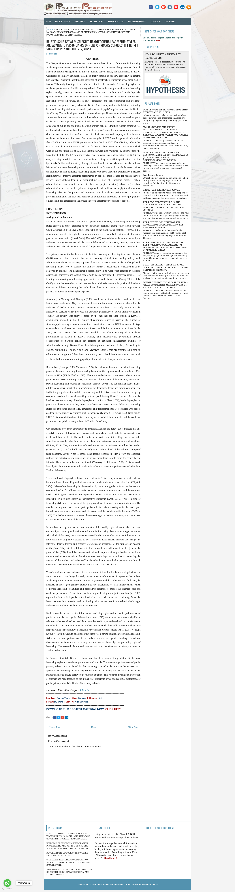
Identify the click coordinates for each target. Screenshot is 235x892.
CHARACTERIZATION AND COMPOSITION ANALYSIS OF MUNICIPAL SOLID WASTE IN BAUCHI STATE (68, 862)
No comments (51, 53)
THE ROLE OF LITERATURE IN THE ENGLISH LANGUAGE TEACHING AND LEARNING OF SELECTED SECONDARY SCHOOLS (163, 206)
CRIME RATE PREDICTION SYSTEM (161, 190)
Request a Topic (97, 21)
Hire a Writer (80, 21)
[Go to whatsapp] (7, 883)
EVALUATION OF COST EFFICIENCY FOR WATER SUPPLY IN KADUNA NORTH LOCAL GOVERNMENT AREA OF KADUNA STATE (68, 836)
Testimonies (170, 21)
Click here (86, 690)
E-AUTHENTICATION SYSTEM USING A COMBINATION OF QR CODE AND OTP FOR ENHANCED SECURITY (165, 267)
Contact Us (156, 21)
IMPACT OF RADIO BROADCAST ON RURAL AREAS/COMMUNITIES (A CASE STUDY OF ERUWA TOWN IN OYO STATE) (165, 285)
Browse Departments (137, 21)
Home (48, 21)
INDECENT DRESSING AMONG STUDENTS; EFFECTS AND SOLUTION (165, 111)
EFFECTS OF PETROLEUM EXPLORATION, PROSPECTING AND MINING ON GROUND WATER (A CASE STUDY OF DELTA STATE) (67, 846)
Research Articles (116, 21)
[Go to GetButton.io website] (7, 889)
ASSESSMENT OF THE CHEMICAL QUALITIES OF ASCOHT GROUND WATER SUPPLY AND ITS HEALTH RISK (69, 872)
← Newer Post (53, 727)
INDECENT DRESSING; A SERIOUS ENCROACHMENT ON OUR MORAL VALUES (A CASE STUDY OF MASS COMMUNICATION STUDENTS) (165, 156)
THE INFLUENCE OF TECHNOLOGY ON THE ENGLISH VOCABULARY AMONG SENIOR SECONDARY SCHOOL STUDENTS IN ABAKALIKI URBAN (165, 246)
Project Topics (63, 20)
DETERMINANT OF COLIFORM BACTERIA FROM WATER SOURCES (67, 854)
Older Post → (134, 727)
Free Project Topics (153, 175)
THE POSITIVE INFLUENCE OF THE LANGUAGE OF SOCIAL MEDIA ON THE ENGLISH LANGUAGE (163, 225)
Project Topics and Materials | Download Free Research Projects (126, 884)
